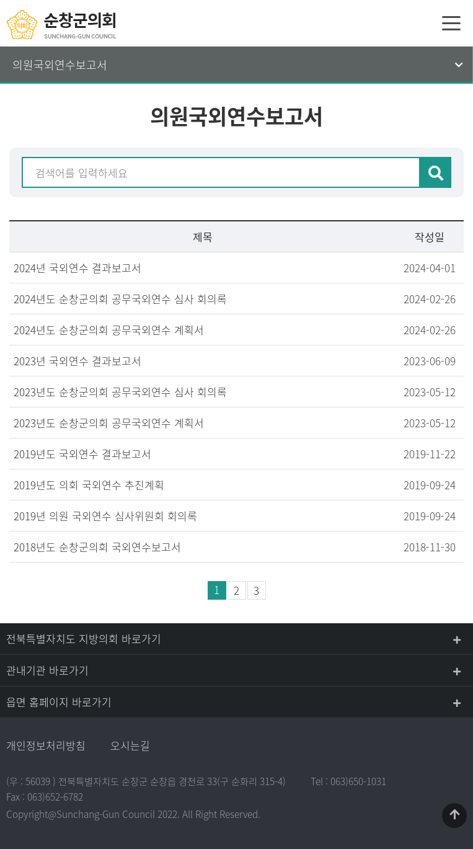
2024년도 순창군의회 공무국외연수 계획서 (109, 329)
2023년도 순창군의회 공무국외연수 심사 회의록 (120, 391)
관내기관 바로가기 (47, 670)
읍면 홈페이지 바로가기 (59, 701)
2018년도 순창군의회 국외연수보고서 (97, 546)
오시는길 (130, 745)
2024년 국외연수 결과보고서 (77, 267)
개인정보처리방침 (46, 745)
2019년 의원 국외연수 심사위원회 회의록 (105, 515)
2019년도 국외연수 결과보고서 (82, 453)
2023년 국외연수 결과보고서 (77, 360)
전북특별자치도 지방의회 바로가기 (83, 638)
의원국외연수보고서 (59, 64)
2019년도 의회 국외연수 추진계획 (89, 484)
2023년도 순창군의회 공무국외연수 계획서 (109, 422)
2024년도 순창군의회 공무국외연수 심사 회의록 (120, 298)
